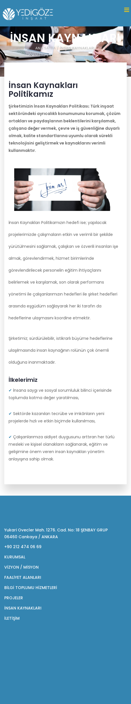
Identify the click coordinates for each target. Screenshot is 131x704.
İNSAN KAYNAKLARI (22, 608)
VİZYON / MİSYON (21, 567)
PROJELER (13, 598)
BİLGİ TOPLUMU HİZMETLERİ (30, 587)
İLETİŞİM (12, 618)
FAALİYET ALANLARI (22, 577)
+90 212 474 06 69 (22, 547)
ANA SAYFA (45, 48)
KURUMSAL (14, 557)
